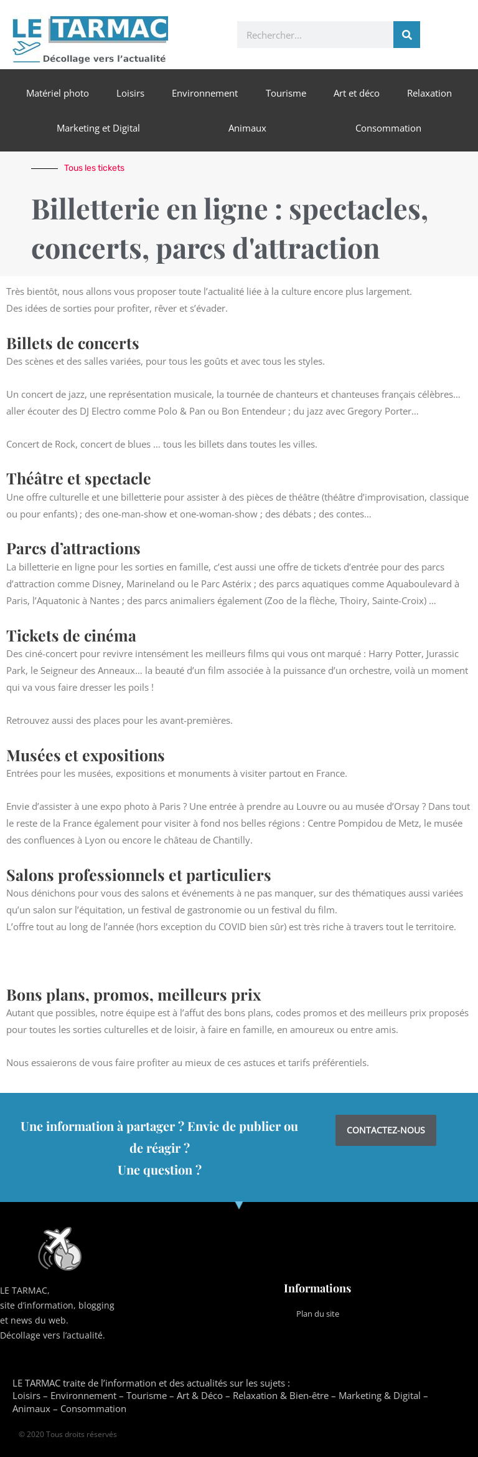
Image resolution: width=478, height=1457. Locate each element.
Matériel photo (57, 93)
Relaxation (429, 93)
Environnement (205, 93)
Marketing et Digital (98, 128)
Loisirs (130, 93)
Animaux (247, 128)
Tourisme (286, 93)
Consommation (388, 128)
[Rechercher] (406, 34)
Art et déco (357, 93)
